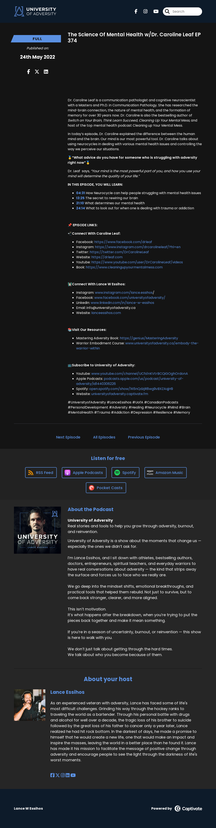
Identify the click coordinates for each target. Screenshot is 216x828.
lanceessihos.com (106, 312)
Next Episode (68, 437)
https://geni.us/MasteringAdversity (149, 338)
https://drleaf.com (107, 257)
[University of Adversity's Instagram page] (142, 11)
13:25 (80, 198)
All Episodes (104, 437)
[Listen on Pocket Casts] (106, 487)
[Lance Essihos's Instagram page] (63, 775)
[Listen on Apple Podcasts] (84, 472)
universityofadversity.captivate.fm (119, 393)
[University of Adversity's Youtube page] (153, 11)
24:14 (80, 208)
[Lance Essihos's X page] (57, 775)
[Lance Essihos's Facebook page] (52, 775)
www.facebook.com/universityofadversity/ (129, 297)
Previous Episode (144, 437)
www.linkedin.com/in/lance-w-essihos (122, 302)
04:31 (80, 193)
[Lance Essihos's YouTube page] (73, 775)
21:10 (80, 203)
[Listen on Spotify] (125, 472)
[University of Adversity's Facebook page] (136, 11)
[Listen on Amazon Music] (165, 472)
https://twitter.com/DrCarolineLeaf (119, 252)
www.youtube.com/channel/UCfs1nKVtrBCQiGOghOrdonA (139, 373)
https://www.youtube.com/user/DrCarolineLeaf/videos (137, 262)
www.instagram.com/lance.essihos (124, 292)
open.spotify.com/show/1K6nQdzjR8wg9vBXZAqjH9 (131, 388)
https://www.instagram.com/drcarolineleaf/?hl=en (138, 247)
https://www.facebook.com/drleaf (123, 241)
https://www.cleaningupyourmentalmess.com (124, 267)
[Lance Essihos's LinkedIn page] (68, 775)
